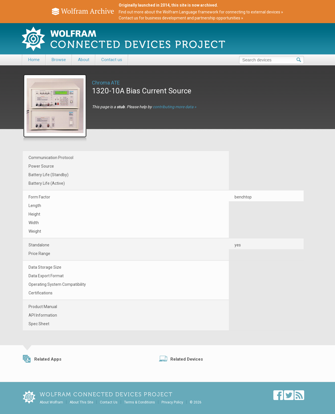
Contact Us (109, 402)
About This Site (81, 402)
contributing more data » (174, 106)
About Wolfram (51, 402)
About (83, 59)
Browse (59, 59)
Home (34, 59)
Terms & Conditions (139, 402)
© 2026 (195, 402)
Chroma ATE (106, 83)
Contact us (111, 59)
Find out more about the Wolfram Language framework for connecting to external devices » (201, 12)
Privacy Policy (172, 402)
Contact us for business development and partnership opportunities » (181, 18)
